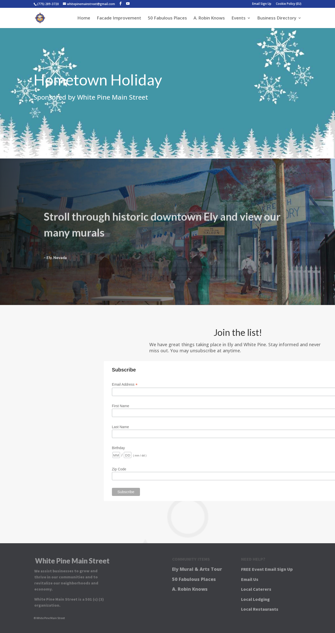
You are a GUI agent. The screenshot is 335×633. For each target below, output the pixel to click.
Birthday (118, 448)
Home (83, 18)
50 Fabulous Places (167, 18)
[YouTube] (128, 4)
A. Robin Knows (209, 18)
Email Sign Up (261, 4)
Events (238, 18)
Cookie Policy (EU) (288, 4)
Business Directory (276, 18)
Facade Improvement (119, 18)
